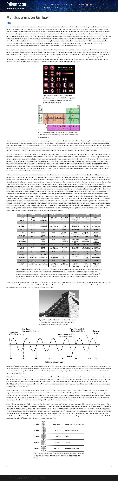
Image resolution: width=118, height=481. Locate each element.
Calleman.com (16, 4)
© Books (73, 4)
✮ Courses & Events (56, 4)
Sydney (35, 478)
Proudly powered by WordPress (16, 478)
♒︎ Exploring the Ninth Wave (51, 7)
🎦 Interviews (90, 4)
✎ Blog (66, 4)
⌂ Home (46, 4)
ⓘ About (81, 4)
